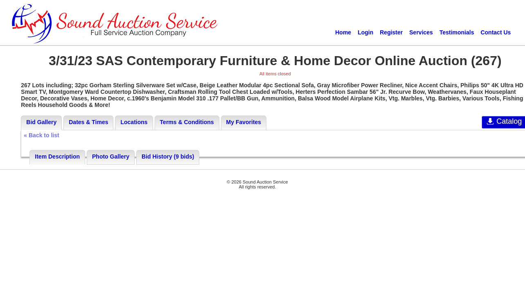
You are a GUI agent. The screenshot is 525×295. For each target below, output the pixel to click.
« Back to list (41, 135)
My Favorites (243, 122)
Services (421, 32)
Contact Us (495, 32)
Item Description (57, 156)
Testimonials (456, 32)
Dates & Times (88, 122)
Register (391, 32)
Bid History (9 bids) (168, 156)
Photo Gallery (110, 156)
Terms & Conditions (187, 122)
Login (365, 32)
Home (343, 32)
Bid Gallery (41, 122)
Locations (133, 122)
